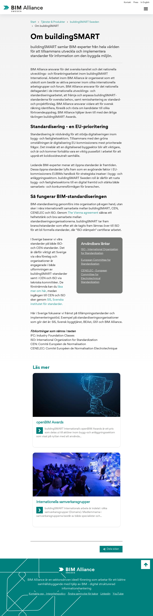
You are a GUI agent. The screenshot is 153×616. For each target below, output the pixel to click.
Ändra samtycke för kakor (83, 594)
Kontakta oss (36, 594)
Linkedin (105, 594)
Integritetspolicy (56, 594)
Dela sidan (111, 549)
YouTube (118, 594)
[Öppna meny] (145, 9)
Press (135, 2)
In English (145, 2)
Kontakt (127, 2)
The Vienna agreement (83, 213)
